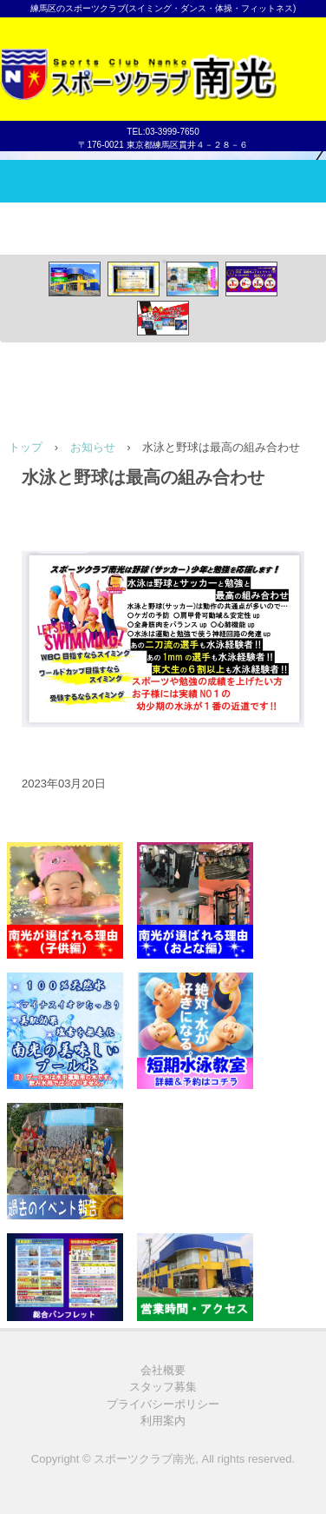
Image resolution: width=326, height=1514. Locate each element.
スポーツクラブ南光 (163, 60)
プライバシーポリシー (163, 1404)
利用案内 (163, 1420)
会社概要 (163, 1370)
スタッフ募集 (163, 1386)
